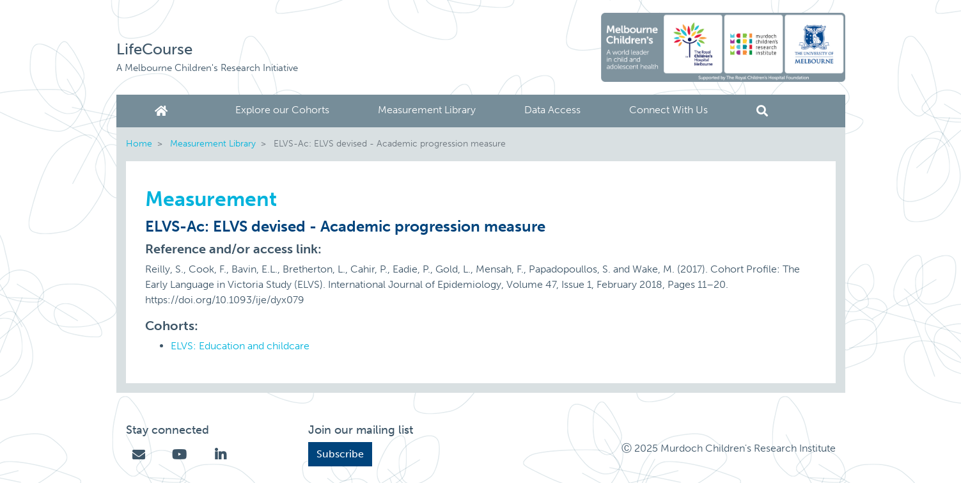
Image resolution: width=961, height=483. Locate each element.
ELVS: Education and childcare (240, 346)
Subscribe (340, 454)
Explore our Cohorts (282, 110)
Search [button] (762, 111)
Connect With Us (668, 110)
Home (164, 111)
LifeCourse (154, 49)
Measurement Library (427, 110)
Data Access (552, 110)
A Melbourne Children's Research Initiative (207, 68)
